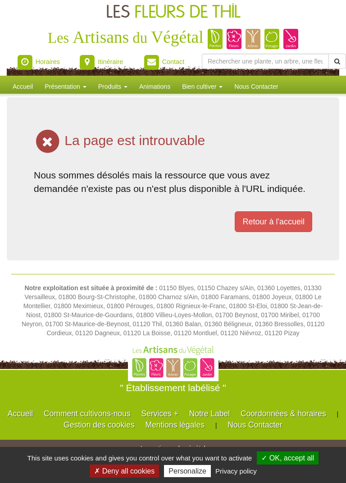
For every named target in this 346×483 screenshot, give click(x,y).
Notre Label (209, 413)
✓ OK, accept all (287, 458)
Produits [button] (112, 86)
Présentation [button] (65, 86)
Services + (159, 413)
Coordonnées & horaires (283, 413)
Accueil (23, 86)
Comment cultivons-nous (87, 413)
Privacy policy (236, 471)
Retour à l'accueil (273, 221)
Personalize (187, 471)
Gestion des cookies (99, 424)
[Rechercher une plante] (265, 61)
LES (173, 12)
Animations (154, 86)
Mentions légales (175, 424)
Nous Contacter (256, 86)
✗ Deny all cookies (124, 471)
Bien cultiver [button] (202, 86)
